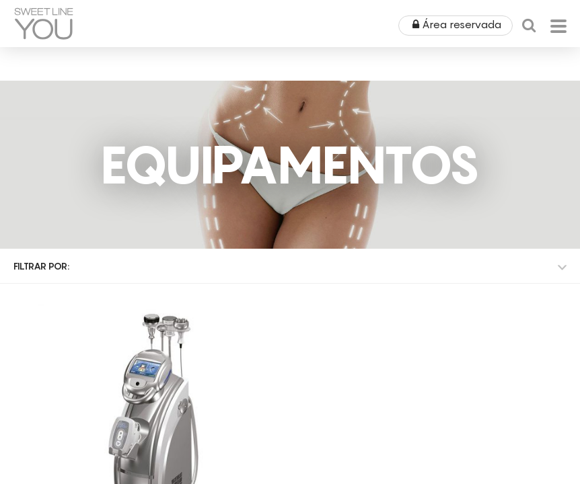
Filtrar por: (41, 266)
